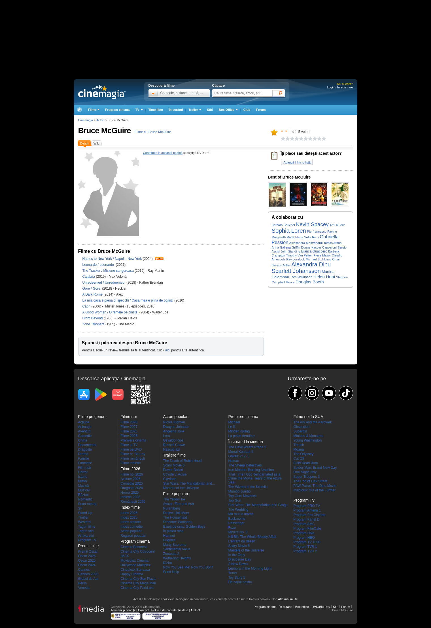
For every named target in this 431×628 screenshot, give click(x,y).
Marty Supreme (174, 545)
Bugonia (169, 540)
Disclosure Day (239, 559)
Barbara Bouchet (283, 225)
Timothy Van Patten (299, 255)
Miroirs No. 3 (238, 532)
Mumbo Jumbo (239, 491)
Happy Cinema (132, 574)
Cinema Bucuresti (134, 547)
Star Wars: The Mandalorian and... (189, 483)
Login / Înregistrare (340, 87)
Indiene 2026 (130, 497)
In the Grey (236, 555)
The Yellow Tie (174, 499)
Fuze (232, 528)
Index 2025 (129, 517)
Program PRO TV (307, 506)
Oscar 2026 (87, 556)
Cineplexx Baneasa (135, 570)
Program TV (87, 540)
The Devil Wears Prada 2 (247, 447)
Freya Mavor (322, 255)
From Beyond (93, 318)
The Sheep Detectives (245, 465)
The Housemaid (175, 517)
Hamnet (169, 536)
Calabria (89, 277)
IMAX (125, 556)
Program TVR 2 (305, 551)
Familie (83, 459)
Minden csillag (239, 431)
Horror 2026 (130, 493)
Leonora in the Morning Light (250, 568)
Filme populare (176, 493)
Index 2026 (129, 513)
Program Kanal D (307, 519)
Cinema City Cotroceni (138, 551)
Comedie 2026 (132, 483)
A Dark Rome (93, 294)
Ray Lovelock (295, 259)
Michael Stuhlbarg (318, 259)
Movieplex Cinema (135, 561)
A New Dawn (238, 564)
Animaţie (85, 427)
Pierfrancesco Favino (322, 231)
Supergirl (300, 431)
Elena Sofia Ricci (307, 237)
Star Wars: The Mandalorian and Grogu (258, 505)
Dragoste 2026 (132, 488)
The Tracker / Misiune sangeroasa (108, 271)
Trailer (159, 258)
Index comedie (132, 527)
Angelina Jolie (173, 431)
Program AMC (304, 524)
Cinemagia (85, 120)
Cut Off (299, 459)
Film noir (84, 468)
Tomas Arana (333, 243)
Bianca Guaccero (314, 251)
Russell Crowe (174, 445)
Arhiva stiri (86, 536)
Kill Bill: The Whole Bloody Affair (252, 537)
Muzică (83, 486)
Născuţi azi (171, 449)
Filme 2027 (129, 427)
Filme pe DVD (131, 449)
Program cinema (117, 109)
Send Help (171, 572)
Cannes (84, 570)
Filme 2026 (129, 431)
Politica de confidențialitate (169, 610)
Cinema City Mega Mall (138, 583)
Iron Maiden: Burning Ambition (251, 470)
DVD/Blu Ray (321, 606)
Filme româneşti (133, 459)
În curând (176, 109)
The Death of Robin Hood (182, 461)
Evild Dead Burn (306, 463)
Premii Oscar (88, 551)
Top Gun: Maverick (242, 496)
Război (83, 495)
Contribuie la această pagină (162, 152)
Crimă (82, 440)
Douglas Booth (310, 281)
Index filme (130, 507)
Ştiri (210, 109)
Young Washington (308, 440)
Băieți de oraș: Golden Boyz (184, 527)
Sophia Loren (289, 231)
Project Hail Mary (176, 513)
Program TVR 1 (305, 547)
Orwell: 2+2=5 (239, 456)
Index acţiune (131, 522)
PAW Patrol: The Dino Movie (315, 486)
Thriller (83, 517)
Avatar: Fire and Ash (178, 504)
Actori (100, 120)
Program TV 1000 (307, 542)
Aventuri (84, 431)
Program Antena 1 (307, 510)
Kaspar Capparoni (324, 247)
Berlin (82, 583)
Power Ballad (173, 470)
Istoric (82, 477)
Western (84, 522)
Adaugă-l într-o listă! (297, 162)
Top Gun (234, 500)
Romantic (85, 499)
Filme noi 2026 (132, 474)
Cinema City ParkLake (137, 588)
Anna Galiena (281, 247)
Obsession (302, 427)
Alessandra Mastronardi (306, 243)
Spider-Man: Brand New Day (315, 468)
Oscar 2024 (87, 565)
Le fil (231, 427)
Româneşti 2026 (133, 502)
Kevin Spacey (312, 224)
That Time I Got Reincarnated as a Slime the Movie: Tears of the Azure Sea (255, 478)
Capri (87, 306)
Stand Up (85, 513)
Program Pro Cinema (310, 515)
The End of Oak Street (310, 481)
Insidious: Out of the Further (315, 490)
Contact (143, 610)
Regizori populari (133, 536)
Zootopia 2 (171, 554)
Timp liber (155, 109)
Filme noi (129, 416)
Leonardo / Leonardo (99, 265)
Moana (299, 449)
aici (167, 350)
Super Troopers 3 (307, 477)
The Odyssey (304, 454)
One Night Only (305, 472)
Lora (166, 436)
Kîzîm (167, 563)
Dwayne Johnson (176, 427)
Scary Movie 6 (174, 465)
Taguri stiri (86, 531)
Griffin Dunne (301, 247)
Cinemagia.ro (102, 92)
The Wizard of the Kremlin (248, 487)
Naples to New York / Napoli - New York (112, 259)
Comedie (85, 436)
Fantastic (85, 463)
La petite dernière (241, 436)
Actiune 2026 (131, 479)
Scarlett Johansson (296, 271)
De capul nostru (240, 582)
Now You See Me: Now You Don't (188, 567)
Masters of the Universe (181, 488)
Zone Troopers (93, 324)
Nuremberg (171, 508)
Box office (302, 606)
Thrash (299, 445)
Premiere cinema (134, 440)
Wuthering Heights (177, 558)
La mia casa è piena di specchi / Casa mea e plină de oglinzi (128, 300)
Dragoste (85, 449)
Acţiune (84, 422)
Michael (234, 422)
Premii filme (88, 546)
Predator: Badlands (177, 522)
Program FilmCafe (307, 529)
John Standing (290, 251)
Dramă (83, 454)
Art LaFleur (337, 225)
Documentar (87, 445)
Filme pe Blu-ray (133, 454)
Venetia (84, 588)
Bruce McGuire (104, 130)
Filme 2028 (129, 422)
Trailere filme (174, 455)
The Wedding (238, 510)
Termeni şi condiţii (123, 610)
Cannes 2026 (88, 574)
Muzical (84, 490)
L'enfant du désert (242, 541)
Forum (261, 109)
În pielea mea (173, 531)
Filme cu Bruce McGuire (153, 132)
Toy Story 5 (236, 578)
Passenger (236, 523)
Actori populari (132, 531)
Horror (83, 472)
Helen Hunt (324, 276)
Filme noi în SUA (308, 416)
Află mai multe (288, 599)
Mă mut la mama (241, 514)
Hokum (233, 461)
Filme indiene (131, 463)
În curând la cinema (245, 441)
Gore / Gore (91, 288)
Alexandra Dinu (311, 264)
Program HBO (304, 538)
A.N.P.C (195, 610)
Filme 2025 (129, 436)
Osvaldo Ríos (173, 440)
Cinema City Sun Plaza (138, 579)
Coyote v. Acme (175, 474)
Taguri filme (86, 527)
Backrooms (236, 519)
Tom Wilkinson (301, 277)
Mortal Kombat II (240, 452)
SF (80, 508)
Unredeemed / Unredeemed (104, 283)
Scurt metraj (87, 504)
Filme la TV (129, 445)
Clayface (170, 479)
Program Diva (304, 533)
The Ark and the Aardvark (313, 422)
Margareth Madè (283, 237)
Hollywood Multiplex (136, 565)
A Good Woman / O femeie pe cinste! (110, 312)
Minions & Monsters (308, 436)
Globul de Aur (88, 579)
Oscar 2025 (87, 561)
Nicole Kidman (174, 422)
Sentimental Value (177, 549)
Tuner (232, 573)
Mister (83, 481)
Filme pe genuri (92, 416)
